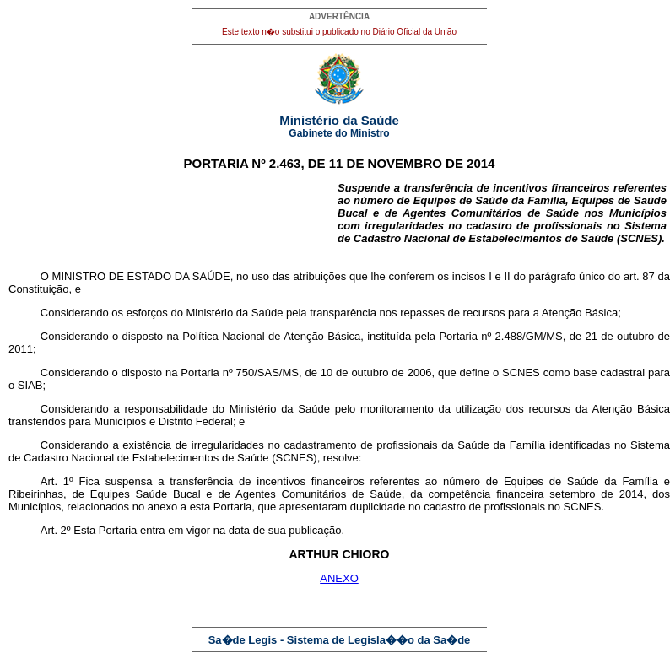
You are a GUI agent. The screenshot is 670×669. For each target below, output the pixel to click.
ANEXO (339, 578)
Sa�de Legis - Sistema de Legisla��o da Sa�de (339, 640)
